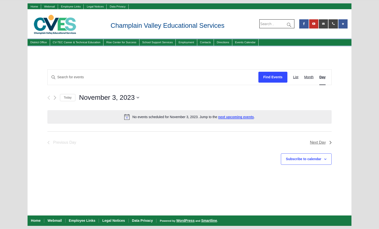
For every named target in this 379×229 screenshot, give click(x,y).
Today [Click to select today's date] (68, 97)
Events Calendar (245, 42)
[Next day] (55, 97)
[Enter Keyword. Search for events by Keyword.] (153, 77)
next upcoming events (236, 117)
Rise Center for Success (121, 42)
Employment (186, 42)
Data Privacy (117, 6)
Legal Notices (95, 6)
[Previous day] (48, 97)
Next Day (321, 142)
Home (34, 6)
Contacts (205, 42)
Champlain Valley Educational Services (168, 25)
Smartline (209, 220)
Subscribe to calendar (303, 159)
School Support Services (157, 42)
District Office (38, 42)
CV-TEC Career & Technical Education (76, 42)
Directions (223, 42)
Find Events (272, 77)
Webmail (49, 6)
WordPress (185, 220)
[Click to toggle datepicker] (109, 97)
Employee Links (71, 6)
